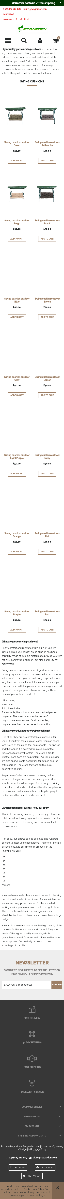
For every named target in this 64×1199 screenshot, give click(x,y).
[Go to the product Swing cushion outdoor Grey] (17, 350)
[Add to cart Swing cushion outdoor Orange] (17, 552)
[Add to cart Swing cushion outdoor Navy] (47, 474)
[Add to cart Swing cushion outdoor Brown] (47, 317)
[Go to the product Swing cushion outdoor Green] (17, 115)
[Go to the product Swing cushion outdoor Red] (47, 584)
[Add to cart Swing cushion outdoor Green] (17, 161)
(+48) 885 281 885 (12, 9)
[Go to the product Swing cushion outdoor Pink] (47, 506)
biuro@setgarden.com (35, 9)
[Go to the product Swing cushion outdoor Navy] (47, 428)
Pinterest (45, 1167)
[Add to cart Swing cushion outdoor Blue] (17, 317)
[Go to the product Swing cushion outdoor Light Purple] (17, 428)
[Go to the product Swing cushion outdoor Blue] (17, 272)
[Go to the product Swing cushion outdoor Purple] (17, 584)
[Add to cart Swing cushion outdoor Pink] (47, 552)
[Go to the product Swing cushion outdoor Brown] (47, 272)
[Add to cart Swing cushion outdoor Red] (47, 630)
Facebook (18, 1167)
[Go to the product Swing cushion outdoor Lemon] (47, 350)
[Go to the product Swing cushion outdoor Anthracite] (47, 115)
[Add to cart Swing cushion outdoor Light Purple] (17, 474)
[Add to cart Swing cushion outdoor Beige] (17, 239)
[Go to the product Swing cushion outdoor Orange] (17, 506)
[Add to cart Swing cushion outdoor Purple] (17, 630)
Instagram (32, 1176)
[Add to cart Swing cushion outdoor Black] (47, 239)
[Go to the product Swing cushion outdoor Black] (47, 193)
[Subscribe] (56, 985)
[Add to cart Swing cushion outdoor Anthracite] (47, 161)
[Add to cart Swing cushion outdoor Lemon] (47, 395)
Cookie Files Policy (34, 1189)
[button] (8, 40)
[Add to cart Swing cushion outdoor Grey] (17, 395)
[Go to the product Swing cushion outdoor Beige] (17, 193)
